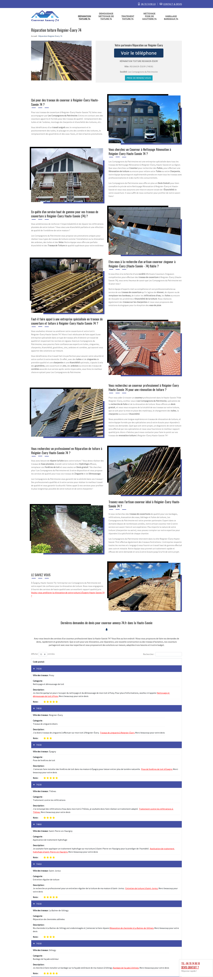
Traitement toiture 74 (127, 17)
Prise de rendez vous (139, 77)
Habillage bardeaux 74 (171, 17)
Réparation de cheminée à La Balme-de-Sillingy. (132, 827)
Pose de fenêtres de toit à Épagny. (157, 726)
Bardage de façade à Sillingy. (126, 852)
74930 (39, 694)
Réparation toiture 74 (84, 17)
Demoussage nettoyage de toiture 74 (106, 16)
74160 (39, 865)
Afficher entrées (43, 654)
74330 (39, 668)
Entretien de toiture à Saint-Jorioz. (141, 802)
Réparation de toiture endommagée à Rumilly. (54, 903)
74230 (39, 741)
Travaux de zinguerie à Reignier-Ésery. (117, 704)
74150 (39, 890)
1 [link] (168, 922)
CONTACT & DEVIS (172, 4)
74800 (39, 766)
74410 (39, 792)
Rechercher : (162, 654)
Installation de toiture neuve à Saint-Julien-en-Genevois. (129, 878)
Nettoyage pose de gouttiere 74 (149, 16)
